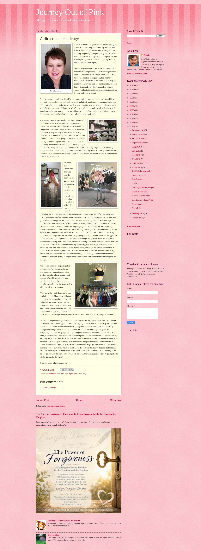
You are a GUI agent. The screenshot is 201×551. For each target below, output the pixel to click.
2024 (132, 94)
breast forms (51, 374)
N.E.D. (134, 183)
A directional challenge (141, 196)
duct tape (64, 374)
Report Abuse (133, 226)
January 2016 (137, 218)
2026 (132, 85)
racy (84, 374)
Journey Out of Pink (70, 12)
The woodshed (53, 535)
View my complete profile (137, 73)
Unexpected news (138, 175)
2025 (132, 89)
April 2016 (136, 163)
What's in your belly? (140, 192)
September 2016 (138, 143)
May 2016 (136, 159)
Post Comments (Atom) (56, 406)
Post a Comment (49, 387)
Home (79, 400)
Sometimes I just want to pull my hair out (64, 521)
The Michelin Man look (141, 171)
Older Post (115, 400)
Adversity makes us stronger (143, 187)
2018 (132, 118)
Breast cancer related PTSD (142, 200)
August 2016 (137, 147)
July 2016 (136, 151)
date (58, 374)
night (71, 374)
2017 (132, 123)
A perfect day (137, 179)
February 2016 (138, 213)
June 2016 (136, 155)
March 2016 (137, 167)
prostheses (78, 374)
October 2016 (137, 138)
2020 (132, 110)
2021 (132, 106)
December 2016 (138, 130)
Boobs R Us (136, 208)
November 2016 (138, 134)
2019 (132, 114)
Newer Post (42, 400)
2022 (132, 102)
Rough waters (137, 204)
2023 (132, 98)
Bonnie (146, 55)
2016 (132, 127)
